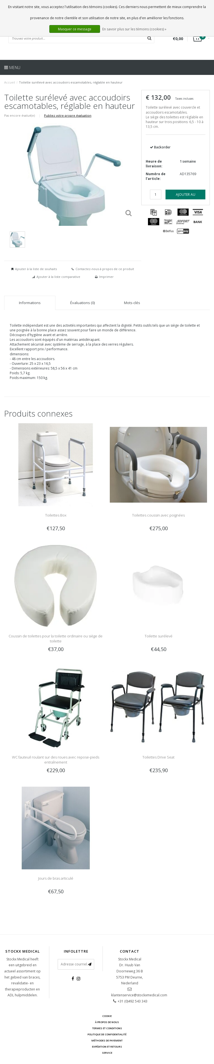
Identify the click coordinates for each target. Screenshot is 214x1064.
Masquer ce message (74, 29)
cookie (107, 1016)
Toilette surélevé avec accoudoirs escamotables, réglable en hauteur (71, 82)
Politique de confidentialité (107, 1034)
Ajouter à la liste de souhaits (36, 269)
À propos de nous (107, 1022)
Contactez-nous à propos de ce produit (105, 269)
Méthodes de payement (107, 1040)
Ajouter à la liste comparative (58, 277)
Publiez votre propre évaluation (67, 115)
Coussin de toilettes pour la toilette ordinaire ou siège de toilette (56, 638)
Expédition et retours (107, 1046)
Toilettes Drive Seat (158, 757)
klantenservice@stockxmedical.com (139, 995)
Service (107, 1053)
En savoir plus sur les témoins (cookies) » (134, 29)
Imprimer (106, 277)
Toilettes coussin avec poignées (158, 515)
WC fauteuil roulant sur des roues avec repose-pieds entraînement (55, 760)
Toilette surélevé (158, 636)
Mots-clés (132, 302)
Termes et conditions (107, 1028)
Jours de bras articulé (55, 878)
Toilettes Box (55, 515)
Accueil (9, 82)
